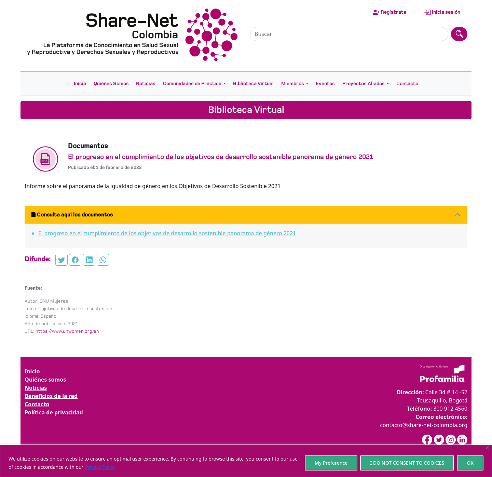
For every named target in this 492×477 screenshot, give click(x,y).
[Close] (487, 447)
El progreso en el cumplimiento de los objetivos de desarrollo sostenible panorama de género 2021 (167, 233)
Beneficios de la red (51, 396)
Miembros (292, 83)
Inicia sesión (442, 12)
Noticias (145, 83)
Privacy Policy (100, 467)
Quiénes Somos (111, 83)
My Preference (331, 463)
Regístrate (389, 12)
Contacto (407, 83)
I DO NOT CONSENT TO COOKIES (407, 463)
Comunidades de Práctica (192, 83)
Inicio (80, 83)
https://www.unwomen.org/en (67, 331)
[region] (246, 461)
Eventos (325, 83)
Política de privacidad (54, 412)
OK (470, 463)
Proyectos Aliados (363, 83)
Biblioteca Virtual (253, 83)
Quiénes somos (45, 379)
